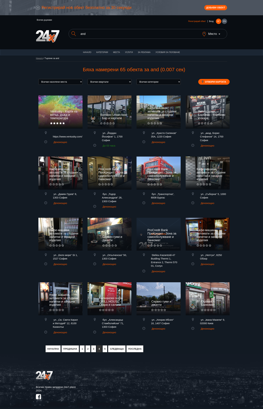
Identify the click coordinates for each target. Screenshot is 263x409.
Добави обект (211, 9)
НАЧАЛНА (53, 348)
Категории (102, 52)
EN (224, 24)
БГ (218, 24)
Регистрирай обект (197, 24)
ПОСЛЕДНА (135, 348)
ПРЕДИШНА (70, 348)
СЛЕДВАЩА (117, 348)
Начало (87, 52)
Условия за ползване (167, 52)
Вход (211, 24)
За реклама (144, 52)
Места (116, 52)
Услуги (129, 52)
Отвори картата (214, 81)
